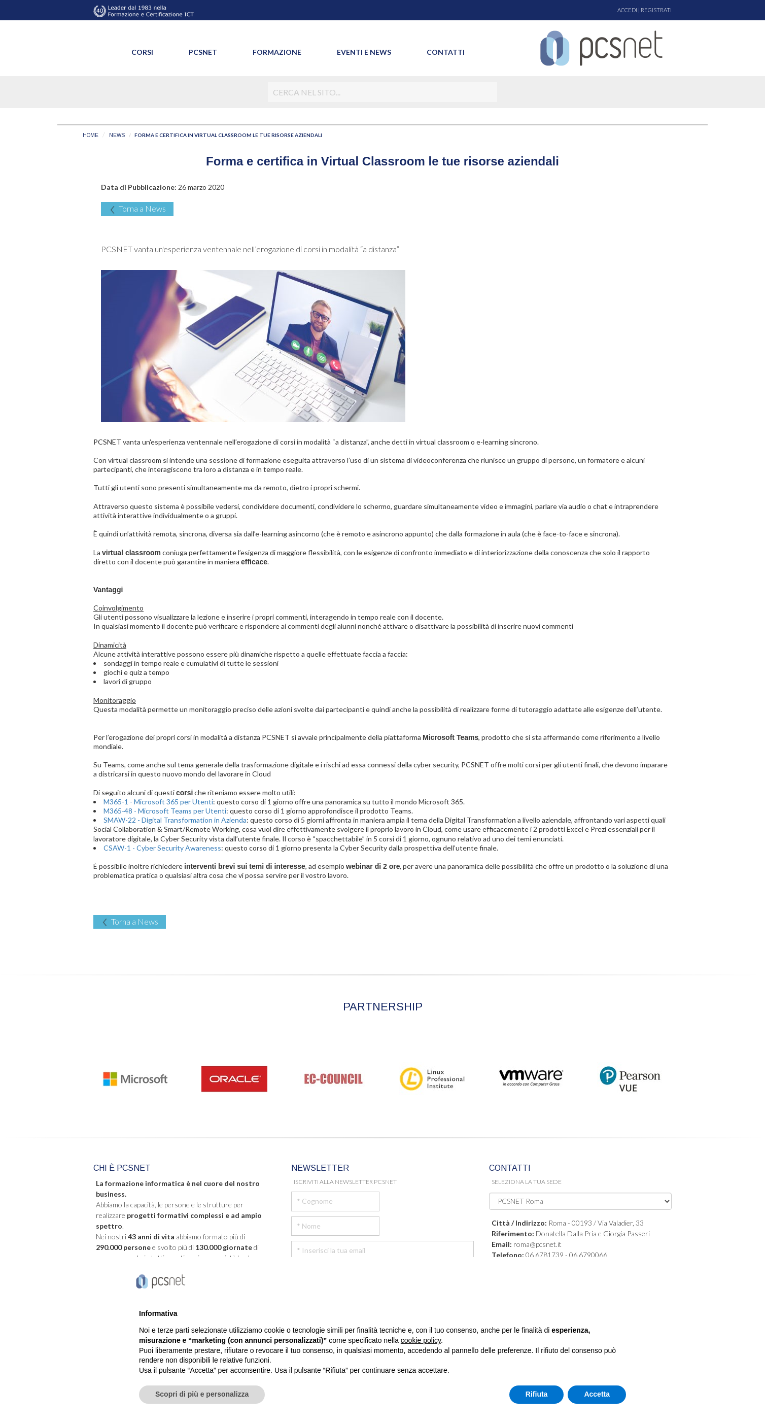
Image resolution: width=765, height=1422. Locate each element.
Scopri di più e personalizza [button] (202, 1394)
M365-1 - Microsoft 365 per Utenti (158, 801)
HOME (90, 135)
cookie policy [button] (421, 1340)
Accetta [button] (597, 1394)
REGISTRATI (656, 10)
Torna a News (137, 209)
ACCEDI (627, 10)
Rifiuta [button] (537, 1394)
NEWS (117, 135)
